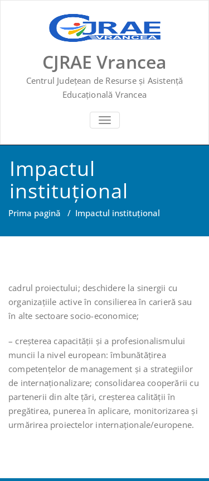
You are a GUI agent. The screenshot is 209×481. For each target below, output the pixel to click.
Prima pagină (34, 212)
